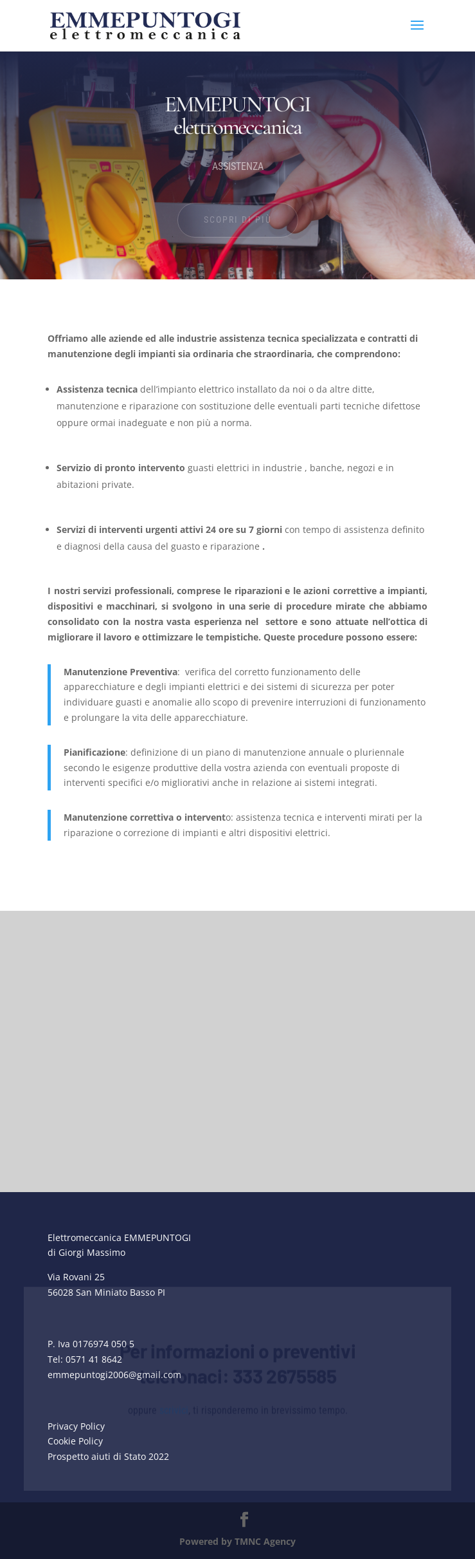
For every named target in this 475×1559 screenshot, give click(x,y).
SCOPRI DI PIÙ (238, 219)
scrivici (173, 1428)
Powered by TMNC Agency (237, 1541)
